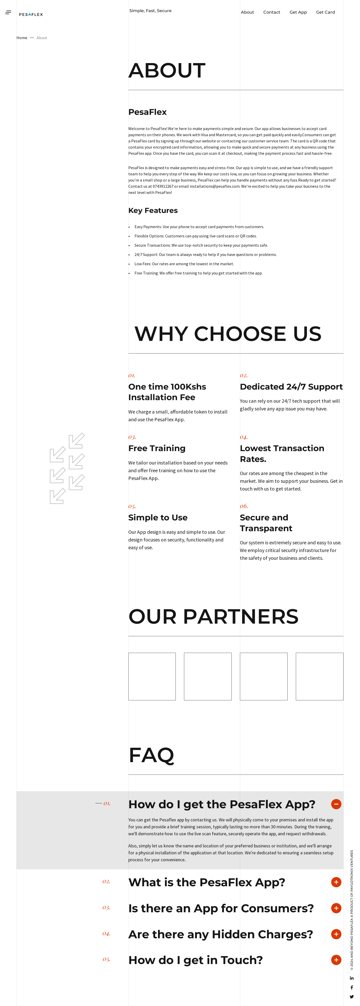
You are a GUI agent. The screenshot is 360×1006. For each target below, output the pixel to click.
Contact (271, 12)
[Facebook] (352, 987)
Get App (298, 12)
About (247, 12)
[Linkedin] (352, 978)
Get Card (325, 12)
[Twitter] (352, 997)
